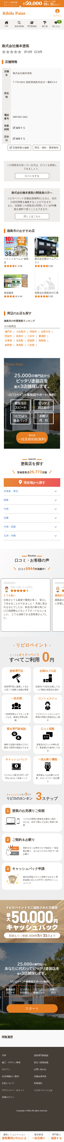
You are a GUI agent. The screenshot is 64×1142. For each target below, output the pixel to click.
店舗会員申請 (40, 1076)
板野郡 (8, 345)
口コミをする (32, 175)
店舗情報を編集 (19, 147)
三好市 (30, 336)
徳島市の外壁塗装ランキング (19, 320)
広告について (8, 1083)
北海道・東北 (11, 491)
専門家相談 (32, 24)
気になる (57, 23)
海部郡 (42, 340)
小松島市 (21, 331)
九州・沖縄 (10, 535)
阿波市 (8, 336)
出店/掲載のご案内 (10, 1076)
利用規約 (38, 1083)
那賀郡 (30, 340)
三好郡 (30, 345)
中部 (6, 508)
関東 (6, 500)
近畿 (6, 517)
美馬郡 (19, 345)
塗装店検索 (19, 24)
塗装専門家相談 (41, 1055)
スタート (32, 1008)
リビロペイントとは (43, 1090)
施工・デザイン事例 (11, 1062)
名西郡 (19, 340)
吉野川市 (46, 331)
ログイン (6, 1069)
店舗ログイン (8, 1097)
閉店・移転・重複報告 (47, 147)
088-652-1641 (20, 117)
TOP (6, 24)
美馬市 (19, 336)
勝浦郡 (42, 336)
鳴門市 (8, 331)
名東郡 (8, 340)
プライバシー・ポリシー (13, 1090)
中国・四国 (10, 526)
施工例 (45, 24)
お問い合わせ (40, 1069)
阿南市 (33, 331)
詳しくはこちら (32, 216)
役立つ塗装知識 (41, 1062)
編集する (19, 127)
